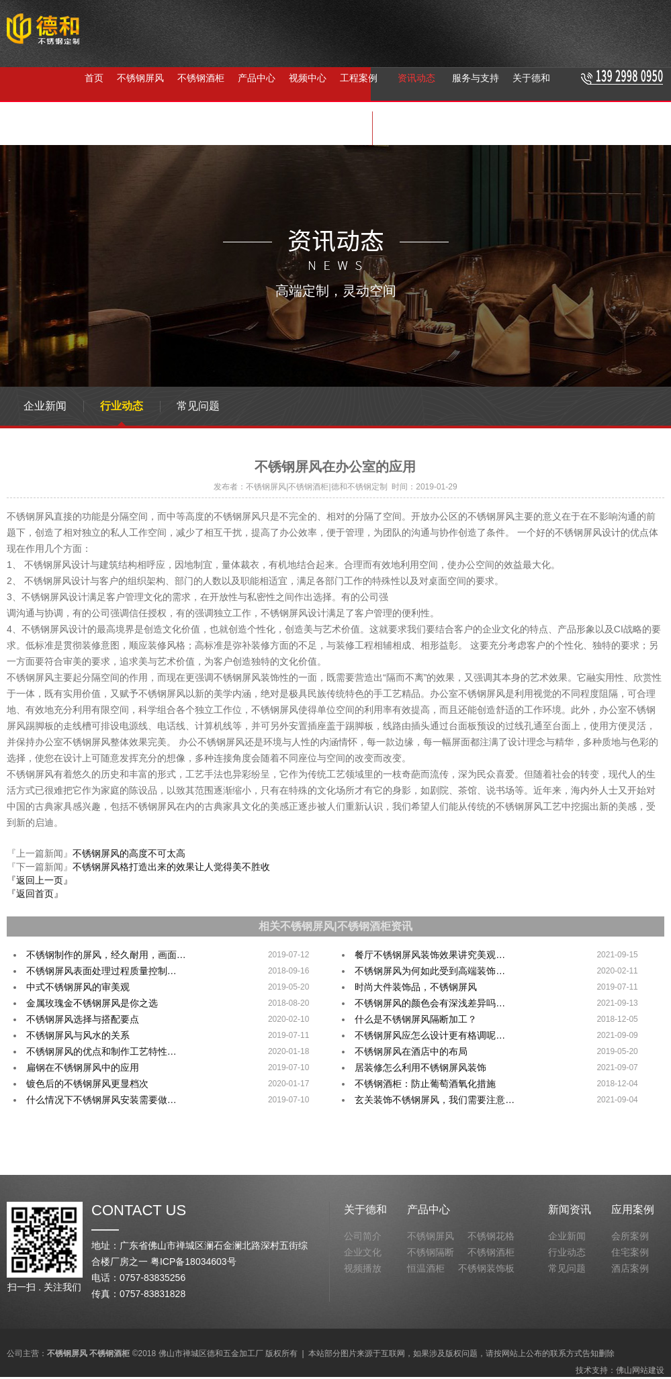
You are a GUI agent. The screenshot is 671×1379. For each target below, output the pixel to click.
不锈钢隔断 (216, 128)
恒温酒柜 (426, 1268)
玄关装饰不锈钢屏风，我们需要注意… (435, 1099)
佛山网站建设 (640, 1370)
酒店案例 (630, 1268)
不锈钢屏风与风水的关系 (78, 1035)
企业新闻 (45, 406)
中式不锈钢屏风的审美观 (78, 987)
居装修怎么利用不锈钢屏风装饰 (420, 1067)
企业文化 (363, 1252)
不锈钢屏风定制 (285, 128)
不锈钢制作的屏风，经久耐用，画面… (106, 954)
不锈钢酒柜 (157, 128)
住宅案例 (630, 1252)
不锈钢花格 (491, 1236)
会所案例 (630, 1236)
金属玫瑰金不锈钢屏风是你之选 (92, 1003)
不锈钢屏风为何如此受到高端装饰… (430, 970)
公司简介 (363, 1236)
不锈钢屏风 (98, 128)
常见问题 (198, 406)
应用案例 (632, 1209)
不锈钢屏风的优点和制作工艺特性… (101, 1051)
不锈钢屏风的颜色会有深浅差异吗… (430, 1003)
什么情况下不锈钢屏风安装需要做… (101, 1099)
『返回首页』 (35, 893)
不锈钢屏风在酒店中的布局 (411, 1051)
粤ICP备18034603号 (193, 1261)
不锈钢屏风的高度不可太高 (129, 853)
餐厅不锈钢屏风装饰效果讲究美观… (430, 954)
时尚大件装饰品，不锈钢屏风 (416, 987)
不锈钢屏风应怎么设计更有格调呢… (430, 1035)
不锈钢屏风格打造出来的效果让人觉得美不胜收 (171, 866)
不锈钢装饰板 (486, 1268)
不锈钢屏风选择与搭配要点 (82, 1019)
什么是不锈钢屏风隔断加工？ (416, 1019)
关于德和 (365, 1209)
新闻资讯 (569, 1209)
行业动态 (121, 406)
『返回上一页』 (40, 880)
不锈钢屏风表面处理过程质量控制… (101, 970)
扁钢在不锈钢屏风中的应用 (82, 1067)
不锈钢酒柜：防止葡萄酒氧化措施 (425, 1083)
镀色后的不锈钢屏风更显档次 (87, 1083)
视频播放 (363, 1268)
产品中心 (428, 1209)
